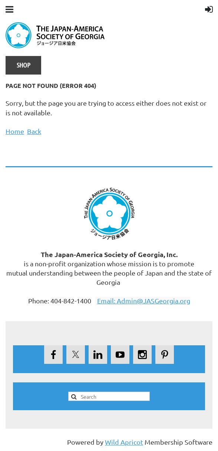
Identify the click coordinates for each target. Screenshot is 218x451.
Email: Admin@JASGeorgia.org (143, 300)
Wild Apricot (124, 442)
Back (34, 131)
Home (15, 131)
